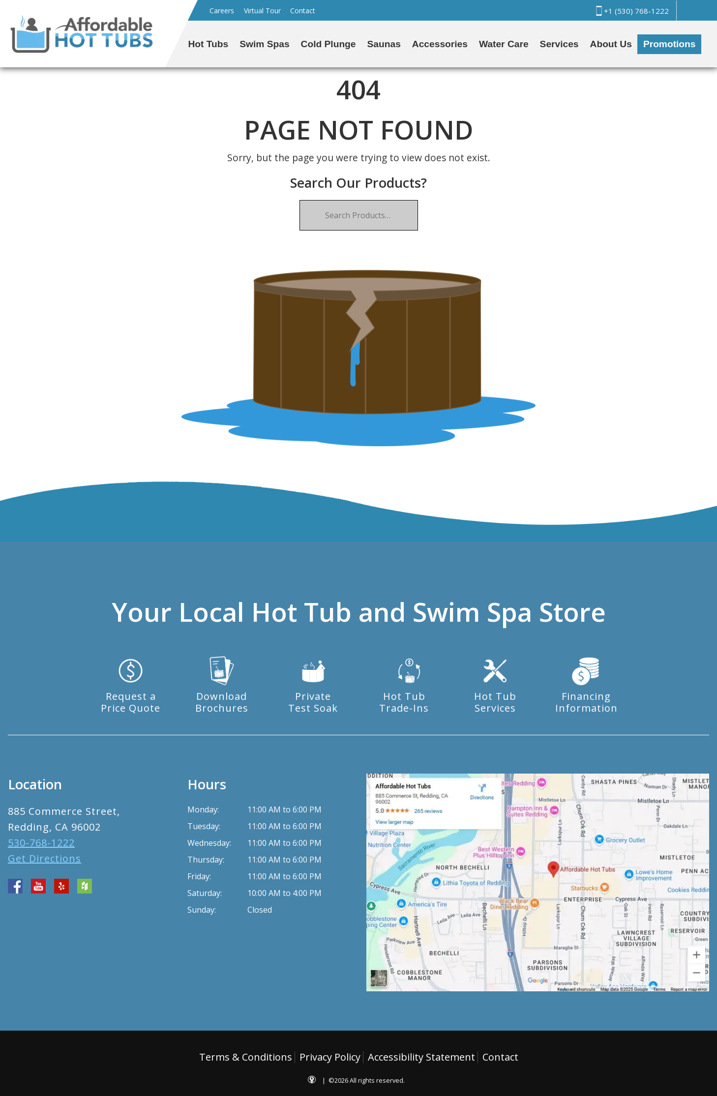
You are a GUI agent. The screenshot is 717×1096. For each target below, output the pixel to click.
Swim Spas (264, 44)
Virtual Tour (262, 10)
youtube (38, 886)
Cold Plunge (328, 44)
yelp (61, 886)
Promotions (669, 44)
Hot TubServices (495, 702)
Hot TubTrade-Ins (404, 702)
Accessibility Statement (421, 1057)
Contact (302, 10)
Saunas (384, 44)
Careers (221, 10)
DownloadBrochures (221, 702)
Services (559, 44)
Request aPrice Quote (130, 702)
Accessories (440, 44)
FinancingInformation (586, 702)
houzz (84, 886)
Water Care (504, 44)
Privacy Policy (329, 1057)
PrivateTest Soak (313, 702)
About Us (611, 44)
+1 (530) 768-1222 (631, 11)
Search (691, 10)
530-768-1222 (41, 842)
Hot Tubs (208, 44)
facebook (15, 886)
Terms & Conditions (245, 1057)
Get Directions (44, 858)
